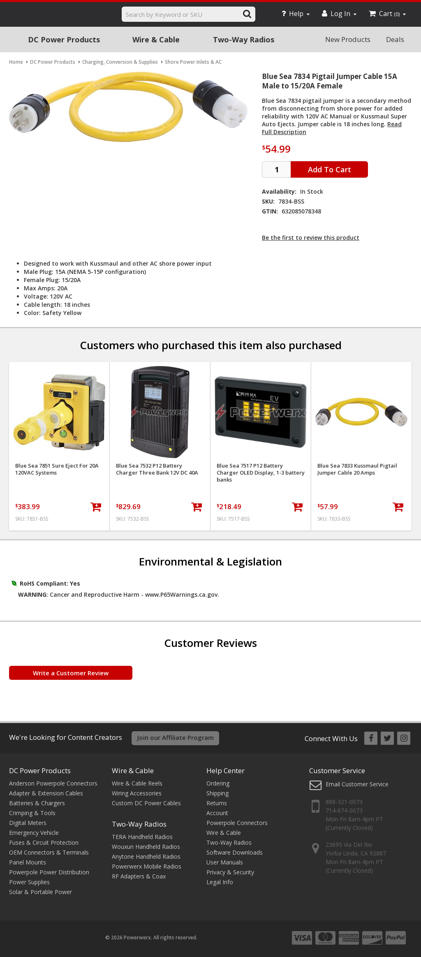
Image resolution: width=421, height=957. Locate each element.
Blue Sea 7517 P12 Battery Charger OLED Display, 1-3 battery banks (261, 472)
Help (296, 13)
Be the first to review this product (310, 237)
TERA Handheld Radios (142, 837)
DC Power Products (64, 39)
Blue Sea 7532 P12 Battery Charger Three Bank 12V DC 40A (157, 469)
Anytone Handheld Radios (146, 856)
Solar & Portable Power (40, 892)
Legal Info (219, 882)
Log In (339, 13)
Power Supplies (29, 882)
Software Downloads (234, 852)
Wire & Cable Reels (137, 783)
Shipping (217, 793)
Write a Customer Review (71, 673)
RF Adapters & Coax (139, 876)
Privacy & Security (230, 872)
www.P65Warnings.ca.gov (181, 594)
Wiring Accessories (137, 793)
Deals (395, 39)
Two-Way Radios (243, 39)
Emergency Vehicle (34, 833)
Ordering (217, 783)
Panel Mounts (27, 862)
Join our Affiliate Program (175, 737)
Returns (216, 803)
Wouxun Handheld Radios (146, 846)
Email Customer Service (357, 784)
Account (217, 813)
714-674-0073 (344, 810)
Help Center (225, 770)
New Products (347, 39)
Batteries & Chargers (37, 803)
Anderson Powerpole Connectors (53, 783)
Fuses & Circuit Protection (44, 842)
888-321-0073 (344, 802)
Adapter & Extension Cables (46, 793)
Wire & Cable (156, 39)
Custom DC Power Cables (146, 803)
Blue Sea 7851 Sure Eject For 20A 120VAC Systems (57, 469)
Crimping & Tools (32, 813)
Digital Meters (27, 823)
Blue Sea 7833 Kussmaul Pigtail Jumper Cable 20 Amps (357, 469)
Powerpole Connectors (237, 823)
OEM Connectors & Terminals (49, 852)
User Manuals (224, 862)
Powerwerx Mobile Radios (146, 866)
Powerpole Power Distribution (49, 872)
